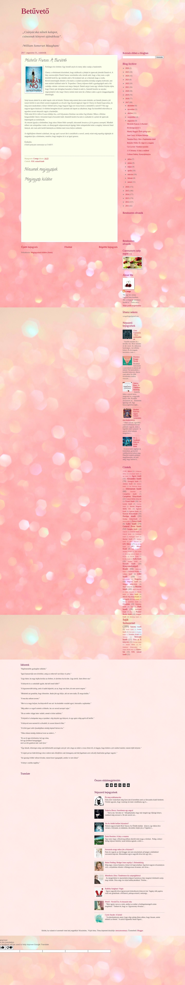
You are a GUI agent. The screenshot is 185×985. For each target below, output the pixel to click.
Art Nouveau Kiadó (135, 486)
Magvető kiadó (132, 582)
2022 (127, 83)
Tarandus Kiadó (134, 634)
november (131, 109)
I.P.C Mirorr (127, 544)
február (130, 178)
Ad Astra (125, 476)
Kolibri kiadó (132, 561)
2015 (127, 191)
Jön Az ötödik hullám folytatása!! (117, 823)
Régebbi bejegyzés (108, 247)
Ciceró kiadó (130, 501)
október (130, 113)
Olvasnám (126, 604)
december (131, 106)
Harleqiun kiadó (134, 536)
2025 (127, 72)
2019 (127, 95)
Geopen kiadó (132, 529)
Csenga (128, 291)
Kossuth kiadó (129, 564)
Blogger (140, 931)
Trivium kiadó (137, 642)
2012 (127, 202)
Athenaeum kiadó (133, 489)
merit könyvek (129, 592)
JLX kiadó (138, 551)
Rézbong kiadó (134, 617)
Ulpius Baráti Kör (128, 649)
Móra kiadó (134, 594)
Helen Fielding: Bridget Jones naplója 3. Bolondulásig (124, 863)
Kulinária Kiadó (133, 571)
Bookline (133, 491)
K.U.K (124, 556)
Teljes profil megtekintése (132, 306)
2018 (127, 99)
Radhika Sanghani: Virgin (114, 889)
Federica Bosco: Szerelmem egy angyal (119, 810)
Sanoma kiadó (135, 627)
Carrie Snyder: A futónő (113, 915)
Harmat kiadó (127, 539)
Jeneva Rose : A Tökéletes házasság (136, 386)
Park (132, 607)
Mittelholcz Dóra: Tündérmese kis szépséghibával (123, 876)
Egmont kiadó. (134, 511)
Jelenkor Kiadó (127, 551)
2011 (127, 206)
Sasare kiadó (130, 629)
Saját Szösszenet (129, 621)
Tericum (125, 637)
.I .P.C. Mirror (127, 471)
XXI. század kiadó (37, 161)
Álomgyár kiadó (132, 481)
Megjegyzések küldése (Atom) (42, 252)
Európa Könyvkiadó (130, 519)
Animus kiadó (127, 484)
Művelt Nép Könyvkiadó (131, 597)
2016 (127, 187)
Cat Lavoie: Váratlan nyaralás (137, 147)
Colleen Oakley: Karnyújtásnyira (138, 154)
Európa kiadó (129, 516)
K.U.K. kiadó (126, 559)
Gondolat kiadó (134, 531)
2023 (127, 80)
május (130, 167)
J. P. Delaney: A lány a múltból (138, 151)
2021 (127, 87)
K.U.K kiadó (134, 556)
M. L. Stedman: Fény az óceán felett (136, 442)
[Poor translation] (9, 948)
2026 (127, 68)
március (131, 174)
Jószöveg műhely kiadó (132, 554)
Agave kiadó (136, 476)
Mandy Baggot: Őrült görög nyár (138, 131)
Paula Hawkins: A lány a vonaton (117, 836)
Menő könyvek (137, 589)
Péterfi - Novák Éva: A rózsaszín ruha (118, 902)
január (130, 182)
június (130, 163)
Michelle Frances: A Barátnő (137, 124)
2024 (127, 76)
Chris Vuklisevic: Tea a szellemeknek (137, 335)
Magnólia (138, 579)
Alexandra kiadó (134, 478)
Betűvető (35, 11)
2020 (127, 91)
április (130, 171)
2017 (127, 102)
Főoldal (68, 247)
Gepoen (125, 531)
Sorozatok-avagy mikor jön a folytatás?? (119, 849)
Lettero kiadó (127, 574)
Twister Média (130, 644)
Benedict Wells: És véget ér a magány (140, 143)
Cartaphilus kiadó (130, 494)
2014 (127, 194)
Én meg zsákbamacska (113, 797)
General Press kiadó (132, 526)
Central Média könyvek (133, 499)
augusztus (131, 121)
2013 (127, 198)
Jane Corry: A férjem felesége (137, 135)
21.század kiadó (134, 473)
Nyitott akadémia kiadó (130, 602)
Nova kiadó (135, 599)
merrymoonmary (121, 931)
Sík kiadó (132, 632)
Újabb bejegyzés (29, 247)
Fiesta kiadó (126, 521)
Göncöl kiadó (127, 534)
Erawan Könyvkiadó (130, 514)
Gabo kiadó (131, 524)
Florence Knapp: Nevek (136, 359)
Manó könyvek (127, 587)
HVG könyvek (134, 541)
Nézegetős (126, 599)
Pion (131, 612)
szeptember (132, 117)
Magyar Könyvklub (130, 584)
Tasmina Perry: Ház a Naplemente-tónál (141, 139)
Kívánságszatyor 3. (134, 128)
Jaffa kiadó (135, 549)
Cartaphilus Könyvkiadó (132, 496)
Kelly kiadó (137, 559)
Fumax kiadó (136, 521)
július (130, 159)
